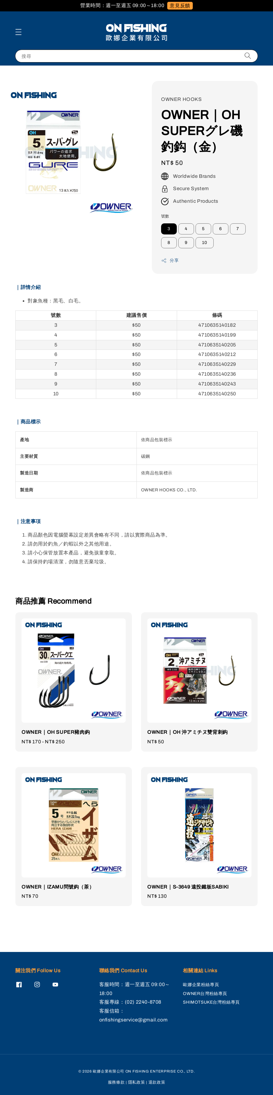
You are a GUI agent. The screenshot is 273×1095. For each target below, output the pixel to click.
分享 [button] (170, 260)
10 (204, 242)
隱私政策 (136, 1082)
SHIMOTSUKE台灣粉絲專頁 (211, 1002)
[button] (18, 32)
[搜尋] (248, 56)
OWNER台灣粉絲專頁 (205, 993)
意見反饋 (180, 5)
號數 (165, 216)
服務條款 (116, 1082)
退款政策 (156, 1082)
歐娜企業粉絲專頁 (201, 984)
